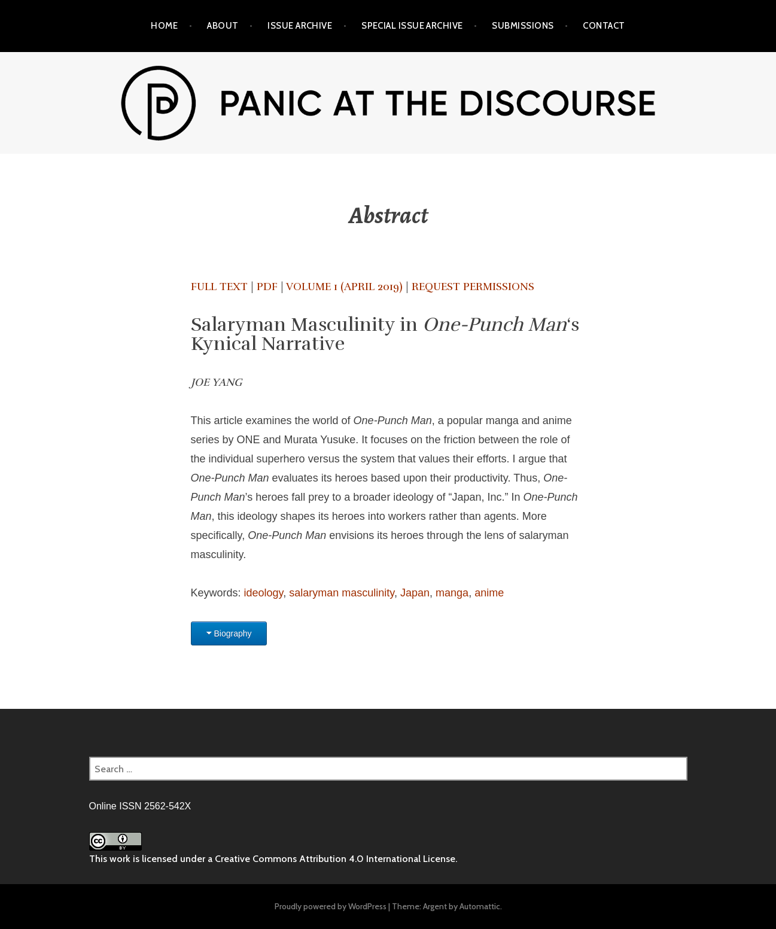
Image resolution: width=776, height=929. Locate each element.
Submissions (522, 25)
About (222, 25)
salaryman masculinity (341, 593)
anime (489, 593)
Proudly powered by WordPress (331, 906)
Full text (219, 286)
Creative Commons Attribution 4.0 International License (335, 858)
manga (452, 593)
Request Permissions (473, 286)
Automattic (479, 906)
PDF (267, 286)
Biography (233, 633)
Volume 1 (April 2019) (344, 286)
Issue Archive (299, 25)
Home (164, 25)
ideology (264, 593)
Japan (415, 593)
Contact (604, 25)
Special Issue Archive (411, 25)
